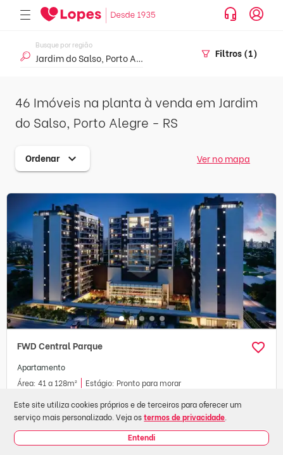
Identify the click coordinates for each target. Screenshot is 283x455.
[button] (258, 347)
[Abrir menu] (25, 15)
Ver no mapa (223, 158)
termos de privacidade (184, 416)
